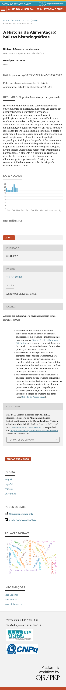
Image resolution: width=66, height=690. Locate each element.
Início (6, 20)
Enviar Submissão (18, 459)
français (9, 488)
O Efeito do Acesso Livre (33, 396)
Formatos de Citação (21, 440)
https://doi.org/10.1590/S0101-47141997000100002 (36, 75)
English (9, 479)
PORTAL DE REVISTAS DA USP (16, 4)
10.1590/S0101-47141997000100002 (27, 427)
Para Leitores (11, 594)
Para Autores (11, 599)
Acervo (16, 20)
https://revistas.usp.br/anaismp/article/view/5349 (34, 430)
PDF (10, 237)
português (10, 493)
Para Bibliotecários (14, 604)
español (9, 484)
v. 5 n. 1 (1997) (30, 20)
